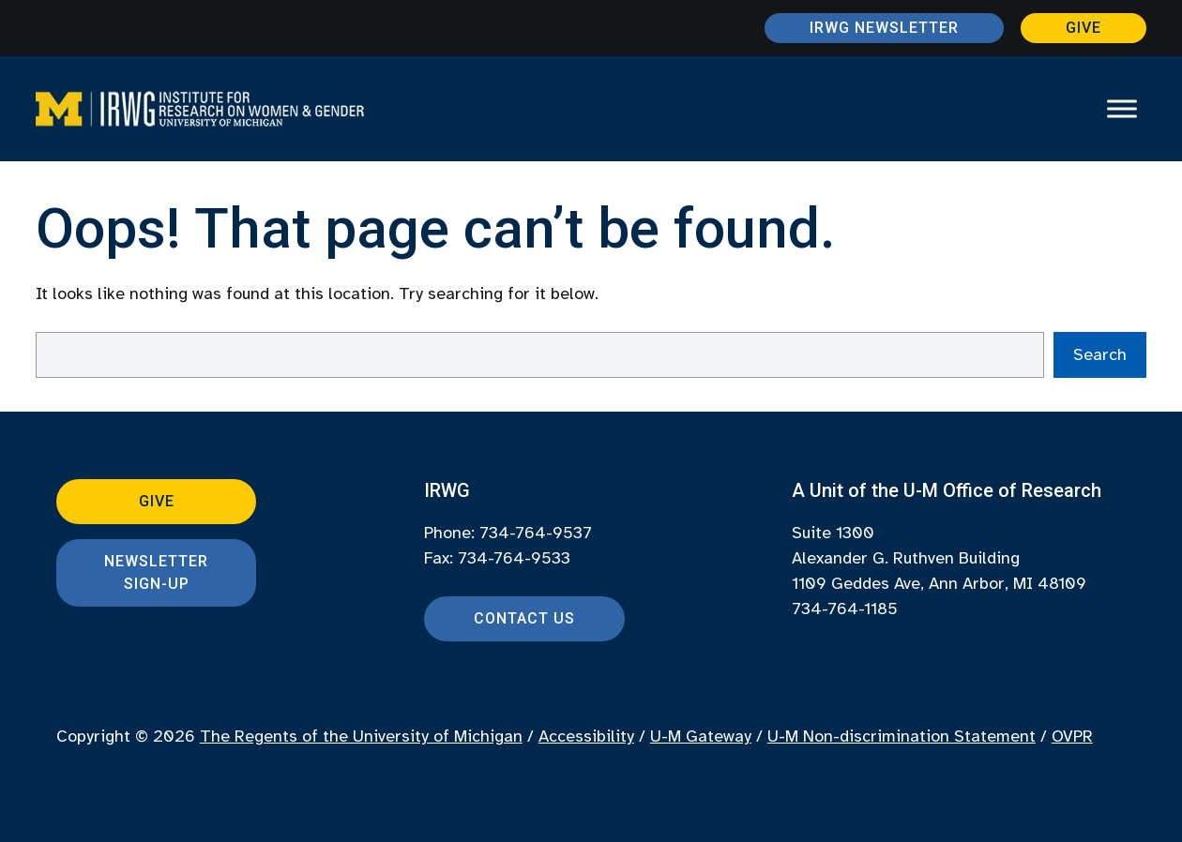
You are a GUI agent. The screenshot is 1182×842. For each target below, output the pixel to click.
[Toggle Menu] (1122, 108)
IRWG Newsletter (884, 28)
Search (1100, 354)
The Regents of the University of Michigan (361, 736)
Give (1083, 28)
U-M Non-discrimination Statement (901, 736)
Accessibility (586, 736)
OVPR (1072, 736)
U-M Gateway (700, 736)
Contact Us (524, 618)
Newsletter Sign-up (156, 572)
